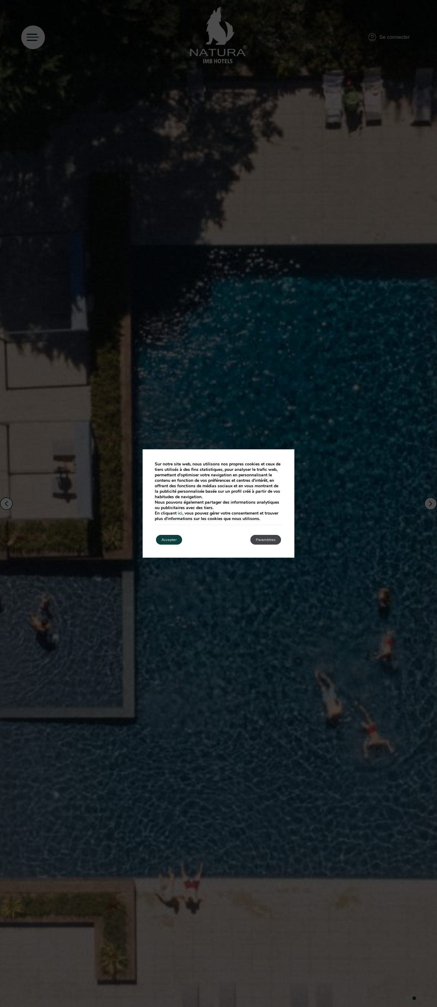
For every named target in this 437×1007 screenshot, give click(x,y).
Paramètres (261, 539)
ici (180, 512)
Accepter (173, 539)
